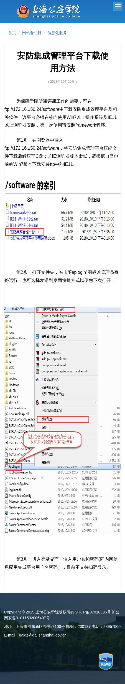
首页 (12, 33)
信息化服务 (57, 33)
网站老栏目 (32, 33)
